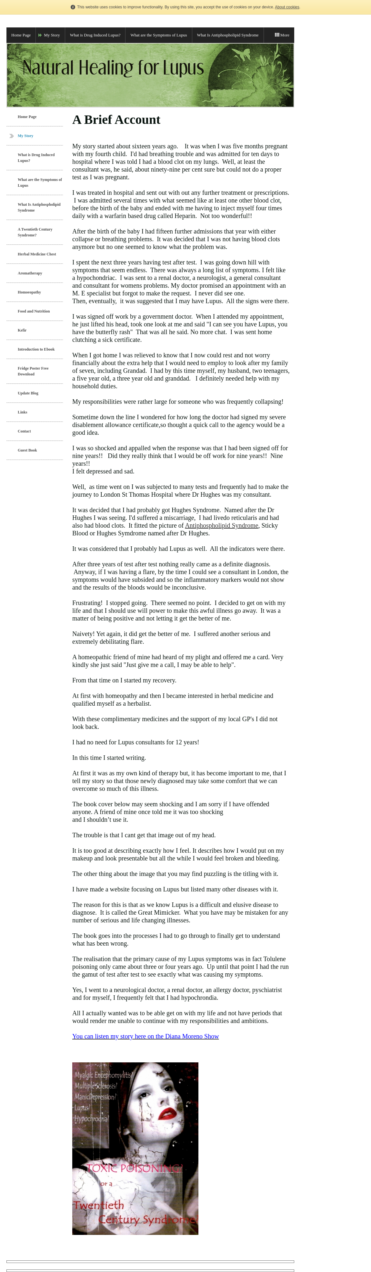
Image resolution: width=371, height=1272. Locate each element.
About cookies (287, 7)
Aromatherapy (30, 273)
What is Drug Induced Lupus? (95, 35)
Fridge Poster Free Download (33, 371)
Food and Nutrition (34, 311)
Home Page (21, 35)
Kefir (22, 330)
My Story (52, 35)
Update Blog (28, 393)
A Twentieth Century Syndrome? (35, 232)
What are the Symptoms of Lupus (158, 35)
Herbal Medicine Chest (37, 254)
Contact (24, 431)
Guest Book (27, 450)
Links (22, 412)
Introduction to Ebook (36, 349)
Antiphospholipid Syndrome (221, 525)
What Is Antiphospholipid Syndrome (228, 35)
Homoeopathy (29, 292)
